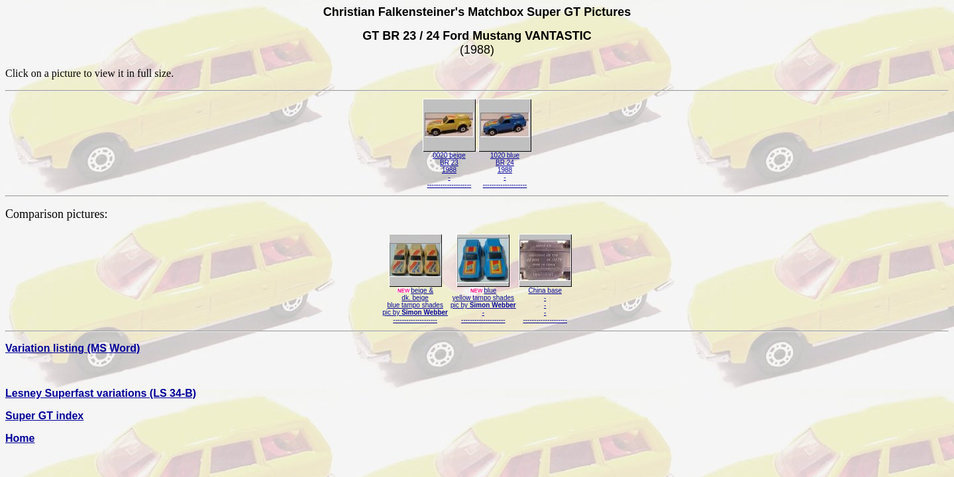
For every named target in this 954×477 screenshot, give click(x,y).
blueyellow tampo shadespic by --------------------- (483, 302)
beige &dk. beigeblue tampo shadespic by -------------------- (415, 302)
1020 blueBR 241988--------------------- (504, 167)
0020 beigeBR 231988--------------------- (449, 167)
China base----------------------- (545, 302)
